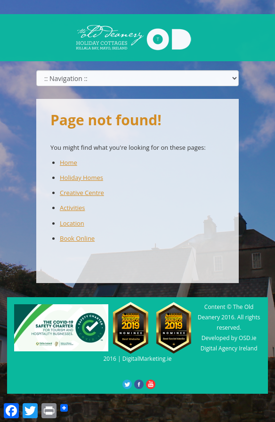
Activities (72, 207)
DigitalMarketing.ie (147, 359)
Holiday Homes (81, 177)
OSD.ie (248, 338)
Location (72, 223)
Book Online (77, 238)
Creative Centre (82, 192)
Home (68, 162)
